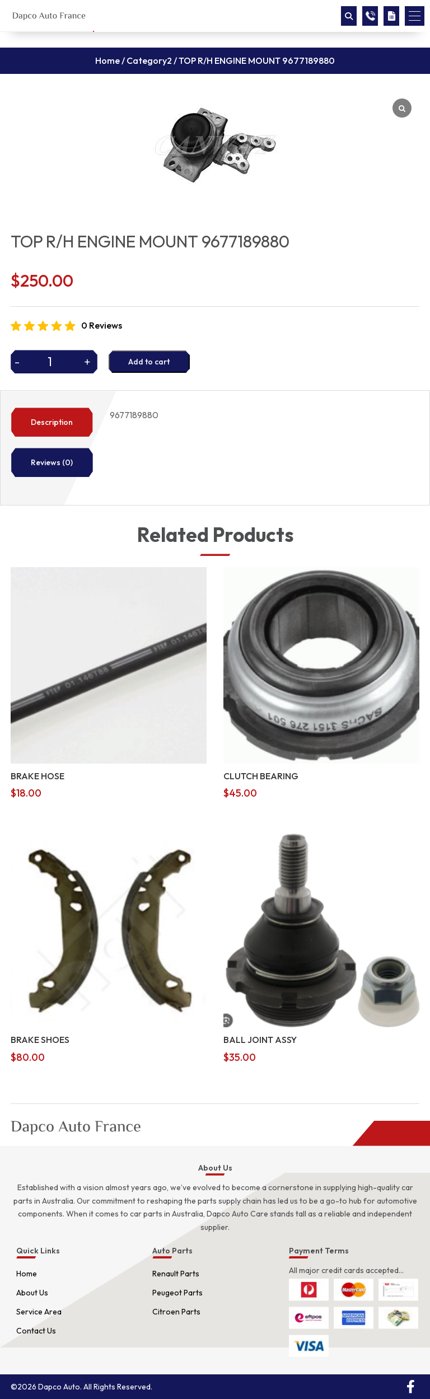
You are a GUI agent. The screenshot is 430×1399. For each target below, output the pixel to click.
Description (52, 422)
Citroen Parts (176, 1312)
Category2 (149, 60)
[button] (414, 16)
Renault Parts (175, 1274)
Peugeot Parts (177, 1293)
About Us (32, 1293)
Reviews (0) (52, 462)
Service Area (39, 1312)
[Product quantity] (54, 362)
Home (107, 60)
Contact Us (36, 1331)
